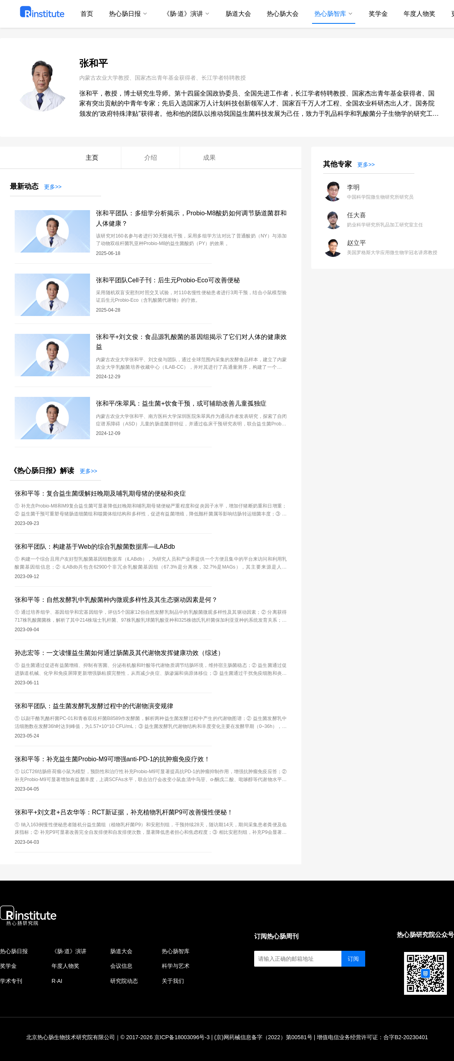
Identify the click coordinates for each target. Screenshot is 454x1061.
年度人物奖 (65, 966)
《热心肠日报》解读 (42, 471)
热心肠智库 (176, 951)
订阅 (353, 959)
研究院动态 (124, 981)
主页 (92, 157)
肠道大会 (121, 951)
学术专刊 (11, 981)
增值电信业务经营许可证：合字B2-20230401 (372, 1037)
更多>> (52, 187)
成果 (209, 157)
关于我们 (173, 981)
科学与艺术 (176, 966)
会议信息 (121, 966)
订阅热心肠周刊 (276, 936)
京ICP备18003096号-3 (182, 1037)
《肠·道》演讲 (69, 951)
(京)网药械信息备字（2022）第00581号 (263, 1037)
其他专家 (337, 164)
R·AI (57, 981)
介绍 (150, 157)
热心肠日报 (14, 951)
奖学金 (8, 966)
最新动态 (24, 186)
